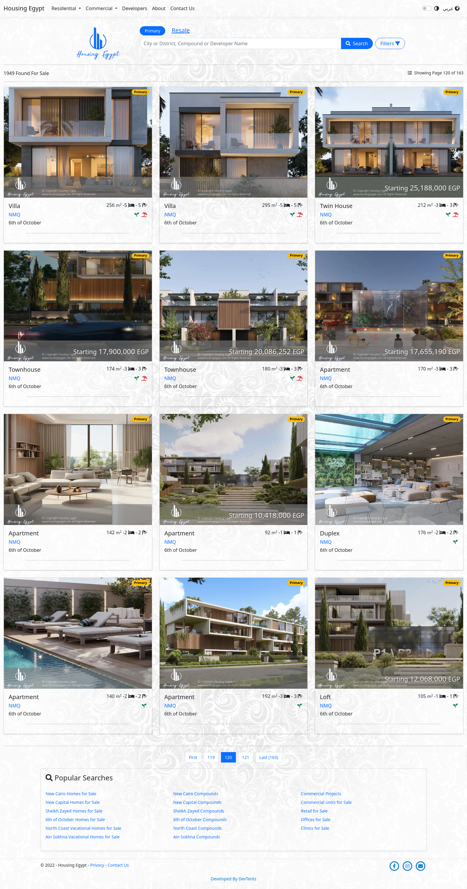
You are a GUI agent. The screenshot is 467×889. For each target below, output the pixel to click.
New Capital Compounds (197, 802)
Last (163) (268, 757)
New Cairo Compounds (195, 793)
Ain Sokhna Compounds (196, 837)
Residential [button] (64, 8)
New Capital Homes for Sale (73, 802)
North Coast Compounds (197, 828)
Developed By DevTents (233, 879)
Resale (181, 30)
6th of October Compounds (200, 819)
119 (211, 757)
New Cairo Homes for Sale (71, 793)
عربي (451, 8)
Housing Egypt (24, 8)
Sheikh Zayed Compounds (198, 811)
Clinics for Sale (315, 828)
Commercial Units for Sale (326, 802)
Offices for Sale (315, 819)
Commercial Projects (321, 793)
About (158, 8)
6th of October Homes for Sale (75, 819)
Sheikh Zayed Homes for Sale (74, 811)
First (193, 757)
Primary (152, 31)
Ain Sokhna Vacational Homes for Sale (83, 837)
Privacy (97, 865)
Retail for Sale (314, 811)
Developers (134, 8)
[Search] (240, 43)
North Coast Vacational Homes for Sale (83, 828)
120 (228, 757)
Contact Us (182, 8)
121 (245, 757)
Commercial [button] (100, 8)
